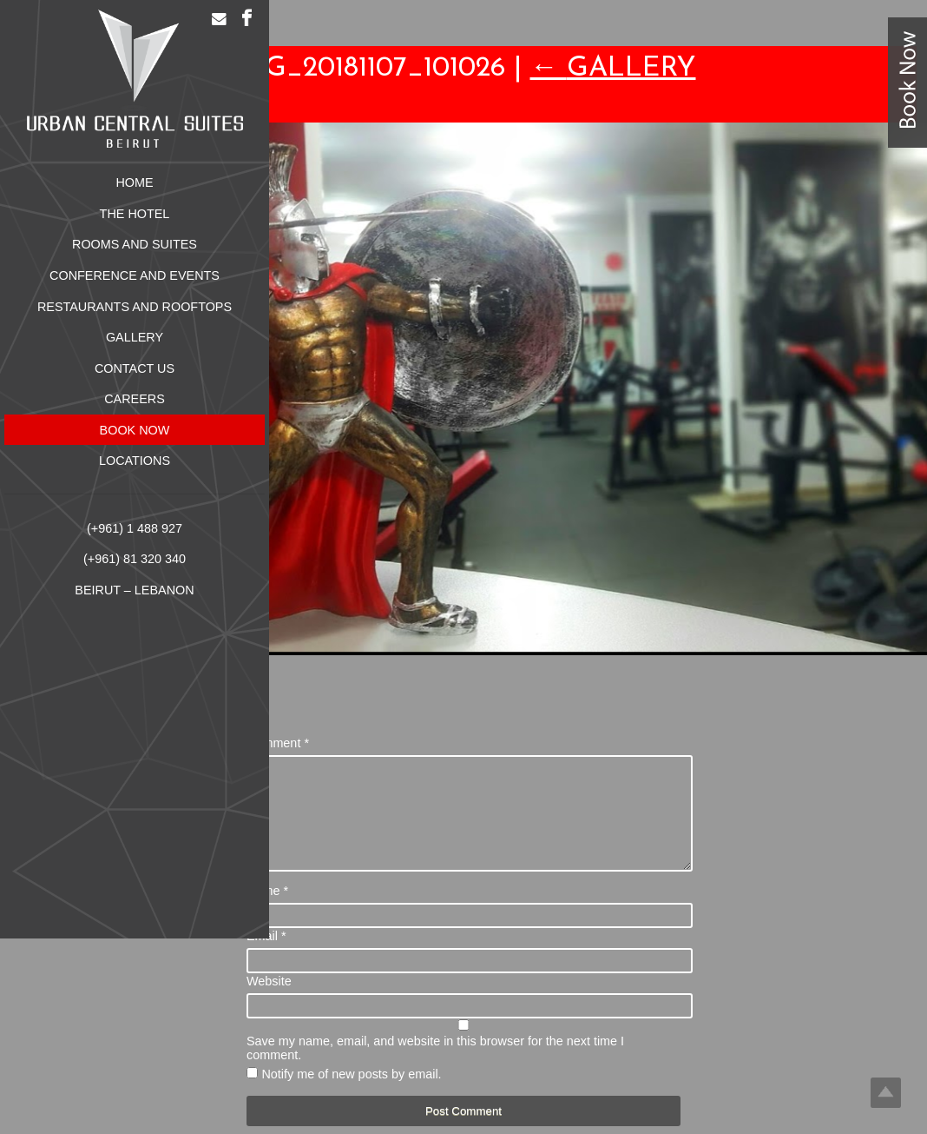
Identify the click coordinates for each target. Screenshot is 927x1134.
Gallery (613, 69)
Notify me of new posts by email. (351, 1095)
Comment (278, 743)
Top (886, 1093)
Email (266, 957)
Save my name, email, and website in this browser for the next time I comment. (435, 1069)
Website (269, 1002)
